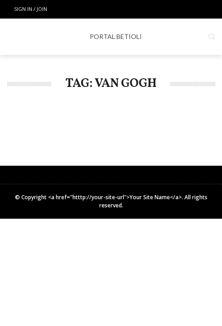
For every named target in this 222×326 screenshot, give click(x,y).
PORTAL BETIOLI (116, 36)
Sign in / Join (30, 8)
